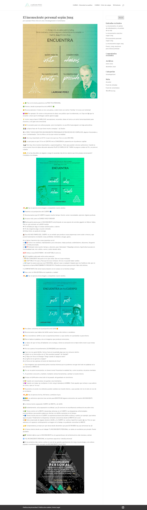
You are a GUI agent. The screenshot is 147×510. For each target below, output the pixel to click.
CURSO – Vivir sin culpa (103, 5)
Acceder (108, 82)
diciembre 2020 (111, 66)
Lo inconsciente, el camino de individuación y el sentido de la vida (115, 28)
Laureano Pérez (30, 21)
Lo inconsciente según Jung (114, 43)
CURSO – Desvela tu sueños (82, 5)
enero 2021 (109, 63)
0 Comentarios (60, 21)
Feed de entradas (111, 85)
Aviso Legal (56, 507)
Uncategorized (50, 21)
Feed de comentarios (113, 88)
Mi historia (116, 5)
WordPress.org (110, 91)
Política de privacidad (30, 507)
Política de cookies (45, 507)
